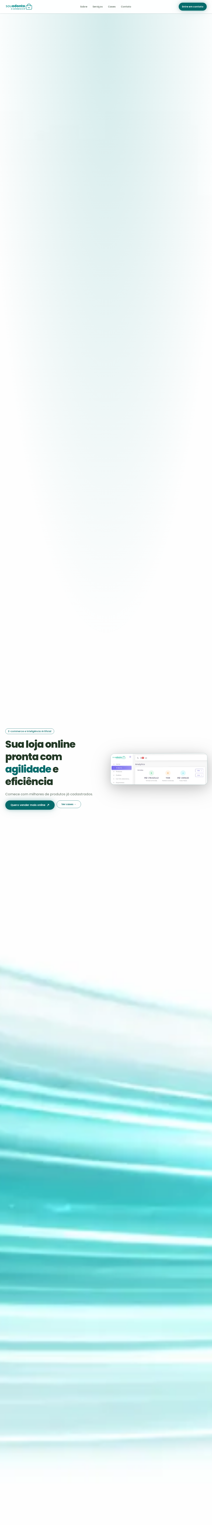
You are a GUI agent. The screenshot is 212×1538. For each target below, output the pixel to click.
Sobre (83, 6)
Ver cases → (68, 804)
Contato (126, 6)
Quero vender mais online (30, 805)
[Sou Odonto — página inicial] (19, 7)
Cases (112, 6)
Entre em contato (192, 6)
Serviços (98, 6)
